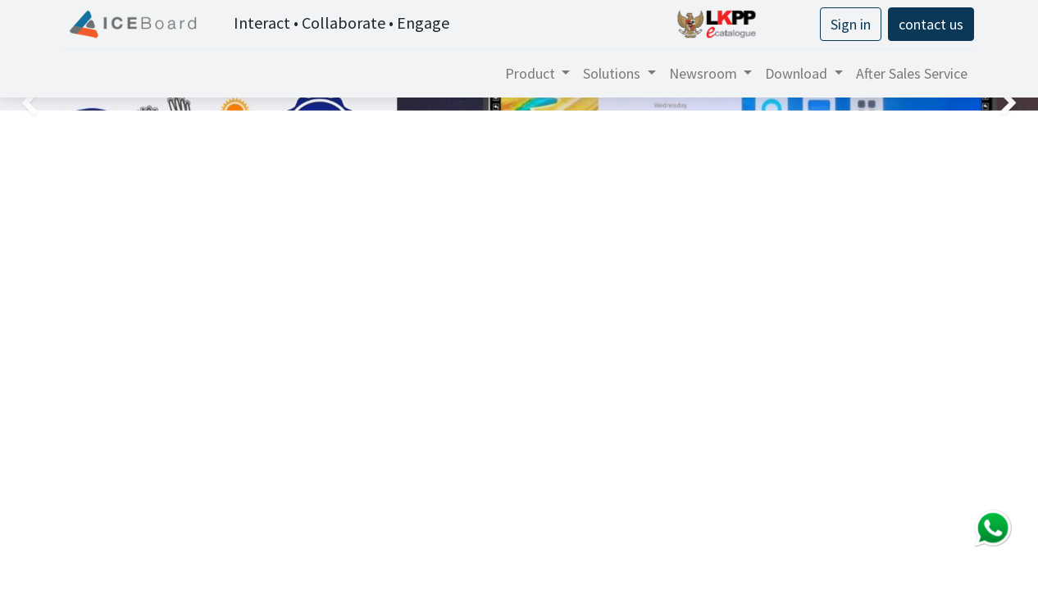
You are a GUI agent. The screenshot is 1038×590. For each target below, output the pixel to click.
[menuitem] (911, 73)
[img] (41, 104)
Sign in (851, 24)
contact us (931, 24)
